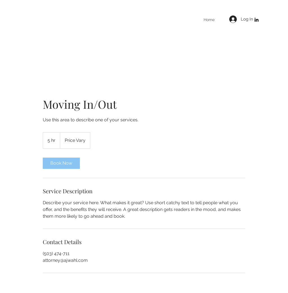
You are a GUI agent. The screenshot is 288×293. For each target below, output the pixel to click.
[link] (61, 163)
